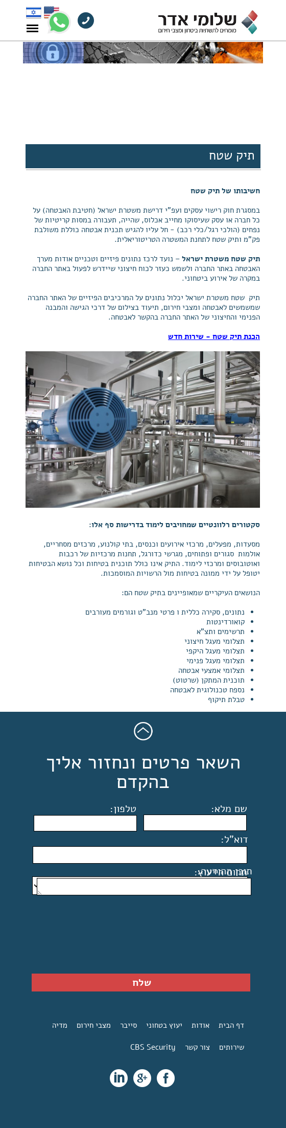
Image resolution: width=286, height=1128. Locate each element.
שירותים (231, 1047)
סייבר (128, 1025)
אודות (200, 1025)
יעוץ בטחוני (164, 1025)
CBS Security (153, 1047)
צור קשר (197, 1047)
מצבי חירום (94, 1025)
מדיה (59, 1025)
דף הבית (231, 1025)
